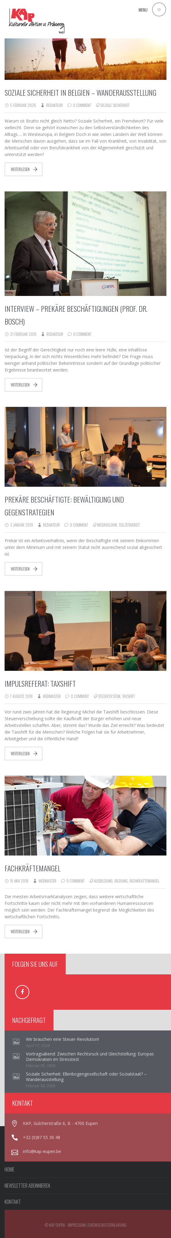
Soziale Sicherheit (114, 105)
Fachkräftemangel (32, 868)
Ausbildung (103, 881)
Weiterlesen (20, 169)
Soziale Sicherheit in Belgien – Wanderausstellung (80, 92)
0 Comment (82, 105)
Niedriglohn (107, 525)
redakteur (54, 105)
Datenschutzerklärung (107, 1225)
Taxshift (128, 696)
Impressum (77, 1225)
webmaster (52, 696)
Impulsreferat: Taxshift (40, 683)
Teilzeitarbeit (129, 525)
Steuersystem (109, 696)
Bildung (121, 881)
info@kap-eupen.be (42, 1151)
